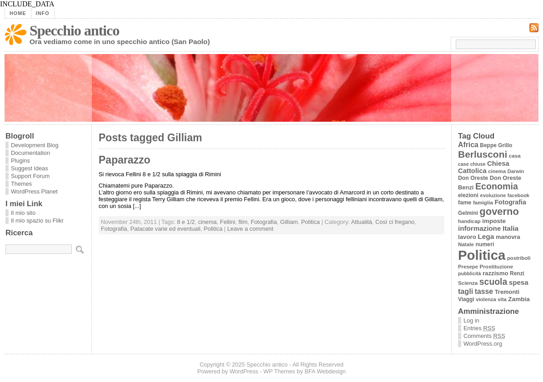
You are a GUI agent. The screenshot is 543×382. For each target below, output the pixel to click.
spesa (518, 282)
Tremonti (507, 291)
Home (18, 13)
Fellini (227, 221)
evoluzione (493, 195)
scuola (493, 282)
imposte (494, 221)
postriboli (518, 258)
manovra (508, 236)
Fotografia (264, 221)
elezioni (468, 195)
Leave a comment (250, 228)
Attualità (361, 221)
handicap (469, 221)
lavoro (467, 236)
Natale (466, 244)
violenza (486, 299)
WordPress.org (482, 343)
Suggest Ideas (29, 168)
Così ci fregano (394, 221)
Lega (486, 236)
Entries (479, 328)
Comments (484, 335)
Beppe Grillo (496, 145)
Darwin (516, 171)
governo (498, 211)
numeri (484, 244)
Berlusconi (482, 154)
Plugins (20, 160)
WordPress (243, 371)
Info (43, 13)
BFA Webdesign (325, 371)
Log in (471, 320)
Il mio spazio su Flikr (37, 220)
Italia (510, 228)
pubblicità (469, 273)
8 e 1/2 (185, 221)
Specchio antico (74, 30)
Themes (21, 183)
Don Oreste (473, 178)
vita (502, 299)
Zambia (518, 299)
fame (464, 202)
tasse (484, 291)
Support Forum (30, 176)
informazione (479, 228)
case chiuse (471, 164)
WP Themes (279, 371)
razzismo (495, 273)
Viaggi (466, 299)
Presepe (468, 266)
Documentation (30, 152)
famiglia (483, 202)
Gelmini (468, 213)
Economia (496, 186)
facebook (518, 195)
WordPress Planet (34, 191)
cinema (207, 221)
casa (515, 156)
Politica (310, 221)
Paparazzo (124, 160)
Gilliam (289, 221)
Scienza (468, 283)
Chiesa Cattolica (483, 167)
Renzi (517, 273)
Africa (468, 145)
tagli (465, 291)
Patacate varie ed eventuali (165, 228)
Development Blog (35, 145)
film (243, 221)
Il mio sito (23, 212)
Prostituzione (496, 266)
